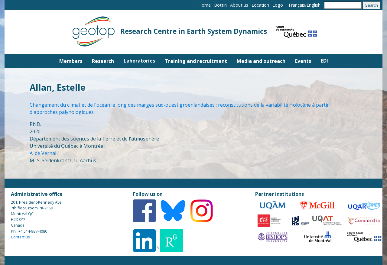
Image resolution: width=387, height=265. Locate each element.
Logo (277, 5)
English (313, 5)
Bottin (220, 5)
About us (239, 5)
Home (204, 5)
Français (297, 5)
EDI (324, 60)
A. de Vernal (43, 153)
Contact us (20, 237)
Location (260, 5)
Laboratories (139, 60)
